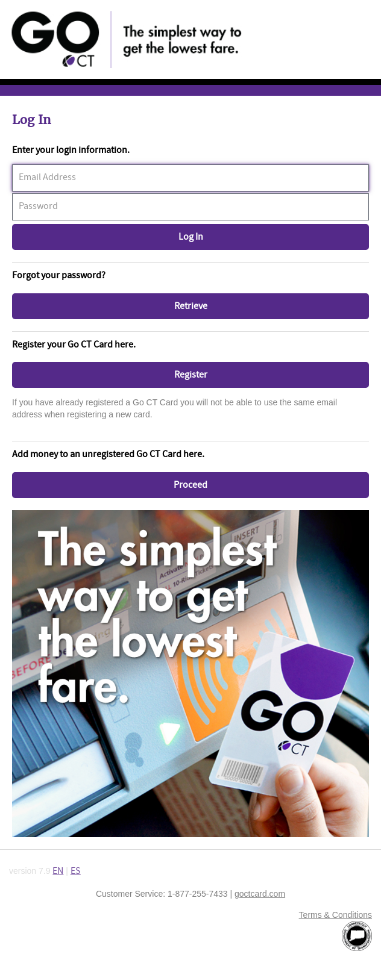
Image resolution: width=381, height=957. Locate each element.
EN (57, 871)
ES (76, 871)
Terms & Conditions (335, 915)
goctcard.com (260, 894)
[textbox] (190, 178)
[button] (190, 237)
